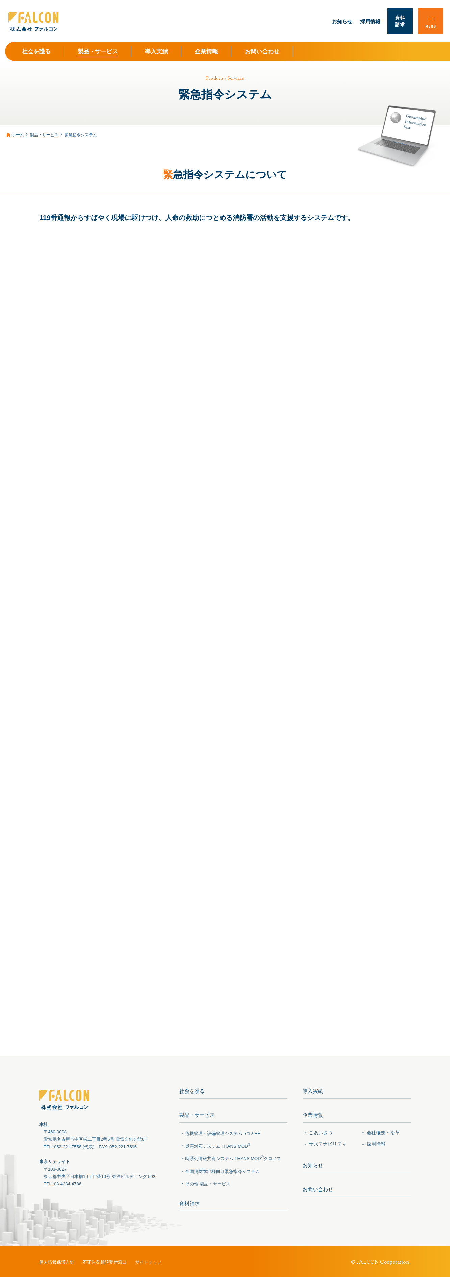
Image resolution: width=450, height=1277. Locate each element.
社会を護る (192, 1091)
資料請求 (189, 1201)
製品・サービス (44, 134)
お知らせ (313, 1163)
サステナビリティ (328, 1142)
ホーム (18, 134)
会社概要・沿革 (383, 1131)
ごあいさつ (320, 1131)
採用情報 (376, 1142)
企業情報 (313, 1114)
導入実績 (313, 1091)
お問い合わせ (318, 1186)
